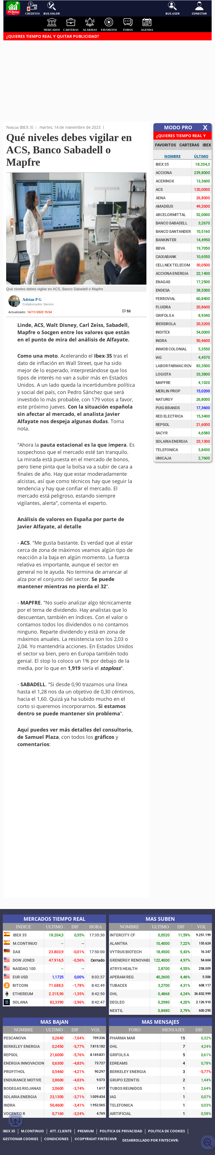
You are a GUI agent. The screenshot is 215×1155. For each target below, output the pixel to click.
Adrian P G (31, 299)
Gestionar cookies (20, 1139)
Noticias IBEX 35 (19, 127)
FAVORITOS (165, 145)
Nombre (172, 156)
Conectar (199, 8)
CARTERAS (189, 145)
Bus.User (172, 8)
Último (201, 156)
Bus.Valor (51, 8)
